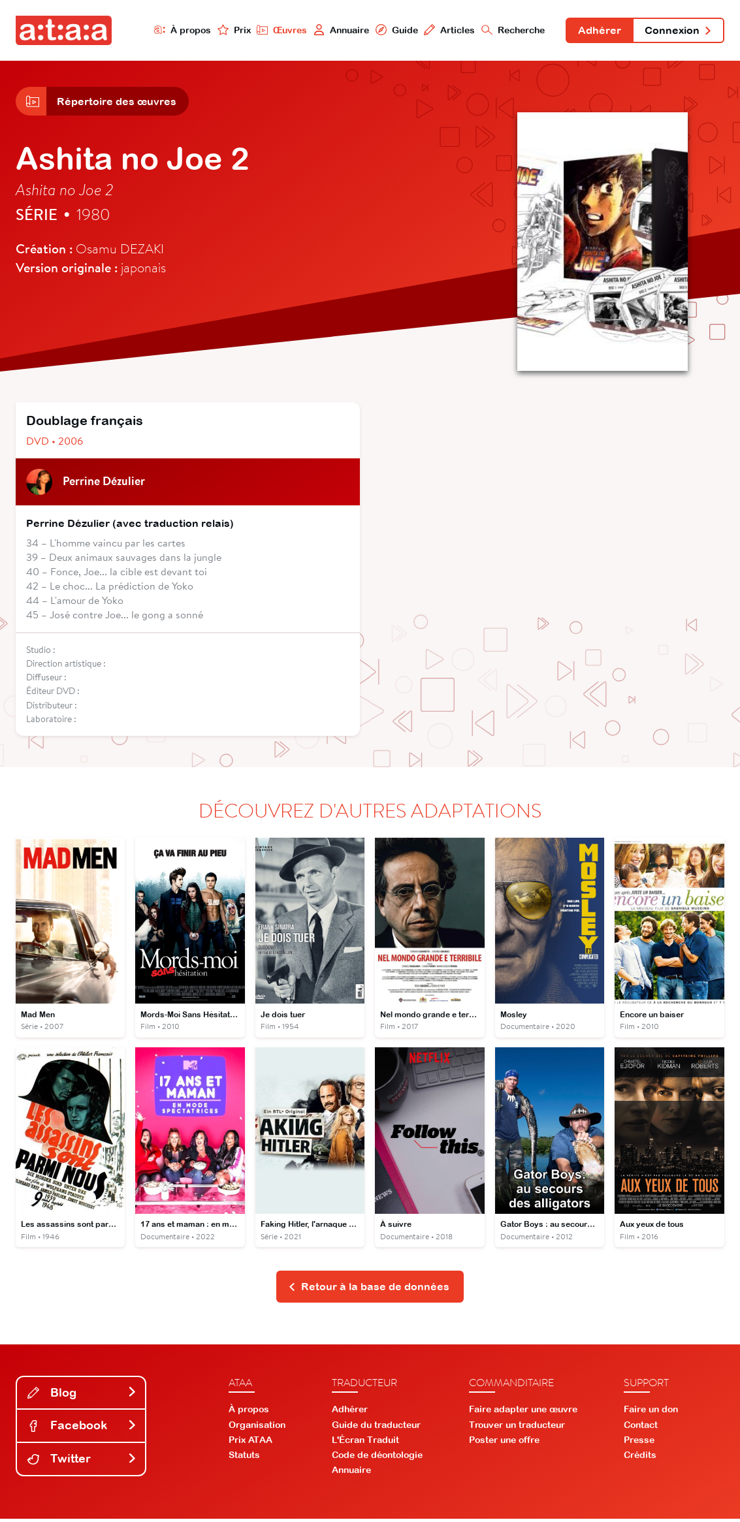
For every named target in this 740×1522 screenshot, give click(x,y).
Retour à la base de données (368, 1289)
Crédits (640, 1458)
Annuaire (337, 30)
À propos (177, 30)
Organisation (257, 1428)
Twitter (82, 1461)
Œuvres (277, 30)
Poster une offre (504, 1443)
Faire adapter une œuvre (523, 1413)
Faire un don (651, 1413)
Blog (82, 1396)
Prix (229, 30)
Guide (392, 30)
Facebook (82, 1429)
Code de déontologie (377, 1458)
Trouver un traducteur (517, 1428)
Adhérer (597, 31)
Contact (641, 1428)
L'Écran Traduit (365, 1443)
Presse (639, 1443)
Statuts (244, 1458)
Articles (446, 30)
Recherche (510, 30)
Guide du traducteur (376, 1428)
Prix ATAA (250, 1443)
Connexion (677, 31)
